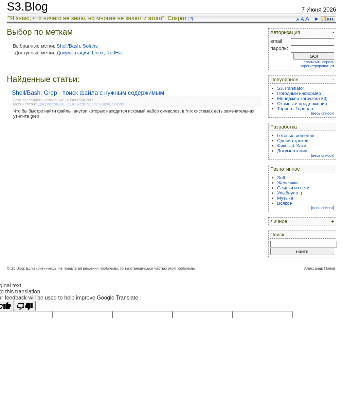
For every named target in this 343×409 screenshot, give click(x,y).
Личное (278, 221)
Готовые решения (295, 135)
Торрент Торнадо (295, 108)
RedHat (114, 52)
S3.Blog (27, 6)
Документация (73, 52)
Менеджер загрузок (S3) (302, 98)
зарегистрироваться (317, 66)
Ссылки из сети (293, 187)
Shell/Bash (68, 46)
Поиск (277, 234)
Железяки (287, 182)
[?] (190, 18)
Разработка (283, 127)
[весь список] (322, 113)
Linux (98, 52)
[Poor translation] (25, 306)
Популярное (284, 79)
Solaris (90, 46)
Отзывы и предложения (302, 103)
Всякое (284, 203)
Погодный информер (299, 93)
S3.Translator (290, 88)
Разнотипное (285, 169)
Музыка (285, 198)
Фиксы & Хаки (291, 145)
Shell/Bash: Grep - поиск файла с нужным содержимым (88, 92)
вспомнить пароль (319, 62)
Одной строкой (292, 140)
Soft (281, 177)
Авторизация (285, 32)
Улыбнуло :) (289, 192)
